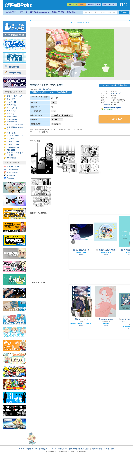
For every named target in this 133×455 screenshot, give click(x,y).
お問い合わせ (71, 12)
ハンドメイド (12, 108)
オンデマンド (57, 120)
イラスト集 (11, 102)
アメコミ (10, 114)
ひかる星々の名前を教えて (62, 115)
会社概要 (29, 449)
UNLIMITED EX (13, 147)
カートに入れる (114, 119)
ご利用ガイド (11, 12)
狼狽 (81, 321)
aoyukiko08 (106, 321)
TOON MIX (11, 150)
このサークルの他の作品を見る (114, 85)
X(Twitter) (11, 175)
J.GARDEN (11, 158)
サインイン (72, 4)
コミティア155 (13, 142)
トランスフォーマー (15, 124)
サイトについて (13, 167)
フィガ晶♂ (56, 124)
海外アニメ (11, 111)
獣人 (15, 96)
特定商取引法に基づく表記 (79, 449)
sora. (54, 102)
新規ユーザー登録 (58, 12)
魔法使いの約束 (45, 89)
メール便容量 (105, 104)
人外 (20, 96)
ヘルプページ (23, 12)
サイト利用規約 (41, 449)
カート (82, 4)
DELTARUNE (12, 122)
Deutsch (112, 4)
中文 (98, 4)
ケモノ (9, 96)
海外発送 (39, 12)
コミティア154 (13, 145)
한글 (104, 4)
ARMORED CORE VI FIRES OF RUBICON (81, 323)
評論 (8, 133)
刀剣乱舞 (106, 323)
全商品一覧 (12, 67)
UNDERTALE (12, 119)
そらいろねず (116, 93)
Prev (73, 242)
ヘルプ (21, 449)
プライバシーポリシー (58, 449)
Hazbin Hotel (12, 117)
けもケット (11, 139)
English (91, 4)
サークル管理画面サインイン (14, 35)
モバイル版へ (109, 449)
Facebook (11, 178)
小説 (13, 133)
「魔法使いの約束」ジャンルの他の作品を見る (50, 92)
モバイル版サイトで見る (80, 23)
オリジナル (11, 99)
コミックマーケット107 (15, 136)
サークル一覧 (13, 73)
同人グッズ (11, 105)
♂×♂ (53, 111)
